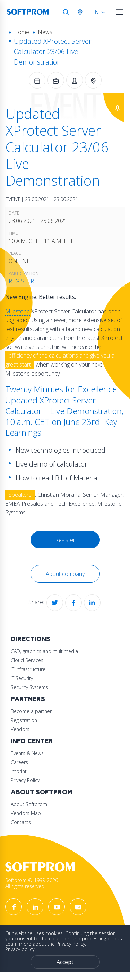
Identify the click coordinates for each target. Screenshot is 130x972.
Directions (30, 639)
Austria (81, 12)
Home (21, 32)
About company (65, 574)
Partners (28, 699)
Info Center (32, 741)
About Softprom (41, 792)
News (45, 32)
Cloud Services (27, 660)
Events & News (27, 753)
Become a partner (31, 711)
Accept (65, 962)
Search (66, 12)
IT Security (22, 678)
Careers (19, 762)
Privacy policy (19, 949)
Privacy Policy (25, 780)
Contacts (21, 822)
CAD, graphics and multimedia (44, 651)
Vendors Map (26, 813)
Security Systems (29, 687)
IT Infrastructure (28, 669)
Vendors (20, 729)
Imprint (19, 771)
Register (21, 281)
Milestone (17, 311)
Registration (24, 720)
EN (95, 12)
